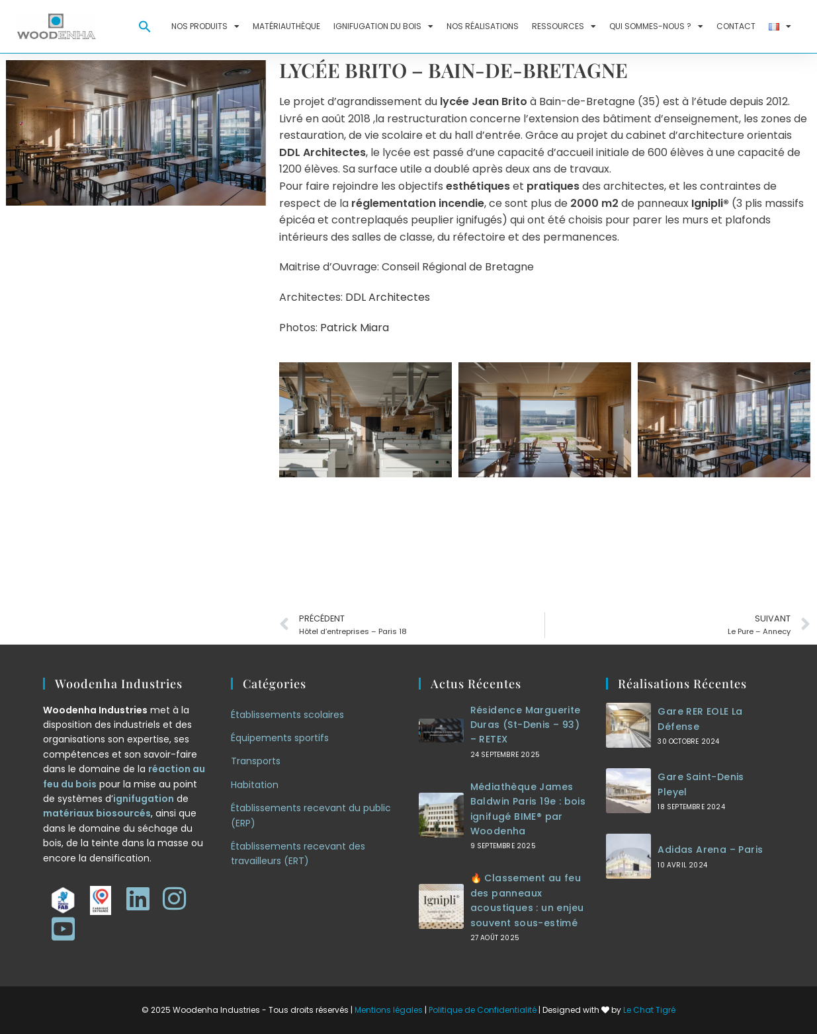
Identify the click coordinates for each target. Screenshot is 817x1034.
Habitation (255, 784)
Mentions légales (389, 1009)
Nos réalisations (483, 26)
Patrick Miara (354, 327)
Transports (255, 761)
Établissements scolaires (287, 714)
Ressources (564, 26)
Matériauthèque (286, 26)
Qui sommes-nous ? (656, 26)
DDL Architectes (387, 297)
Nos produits (205, 26)
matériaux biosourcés (97, 813)
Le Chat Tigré (649, 1009)
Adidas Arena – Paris (710, 849)
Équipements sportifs (280, 737)
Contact (735, 26)
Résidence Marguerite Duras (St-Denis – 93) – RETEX (525, 724)
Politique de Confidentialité (483, 1009)
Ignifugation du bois (383, 26)
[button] (145, 26)
